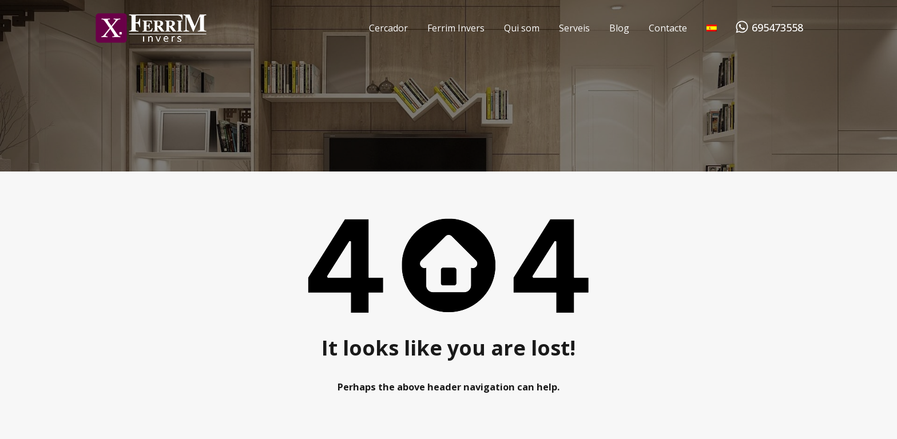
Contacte (668, 28)
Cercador (388, 28)
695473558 (777, 28)
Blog (619, 28)
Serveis (574, 28)
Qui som (521, 28)
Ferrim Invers (456, 28)
